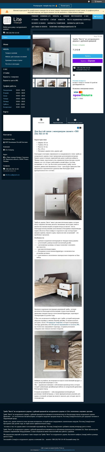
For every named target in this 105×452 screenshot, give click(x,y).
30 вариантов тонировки (54, 322)
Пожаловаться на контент (47, 450)
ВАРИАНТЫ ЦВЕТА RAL (75, 23)
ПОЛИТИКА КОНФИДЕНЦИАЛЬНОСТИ (62, 27)
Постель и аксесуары (12, 64)
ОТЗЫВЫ (35, 20)
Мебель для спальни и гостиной (16, 57)
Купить (88, 56)
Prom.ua (61, 448)
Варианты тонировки (11, 77)
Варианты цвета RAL (10, 80)
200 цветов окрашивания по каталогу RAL (65, 325)
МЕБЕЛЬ (56, 16)
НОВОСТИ (61, 20)
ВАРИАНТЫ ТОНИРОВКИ (56, 23)
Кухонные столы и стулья (13, 60)
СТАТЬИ (53, 20)
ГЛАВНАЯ (35, 16)
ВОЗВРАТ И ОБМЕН (39, 23)
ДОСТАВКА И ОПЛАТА (39, 27)
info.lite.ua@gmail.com (12, 175)
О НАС (86, 16)
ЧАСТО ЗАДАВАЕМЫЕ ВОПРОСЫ (79, 20)
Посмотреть (65, 6)
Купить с (88, 61)
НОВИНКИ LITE (45, 16)
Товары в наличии (11, 53)
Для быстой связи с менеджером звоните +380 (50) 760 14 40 (56, 132)
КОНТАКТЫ (44, 20)
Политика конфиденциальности (65, 450)
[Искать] (29, 37)
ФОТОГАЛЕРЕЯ (76, 16)
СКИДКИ (66, 16)
